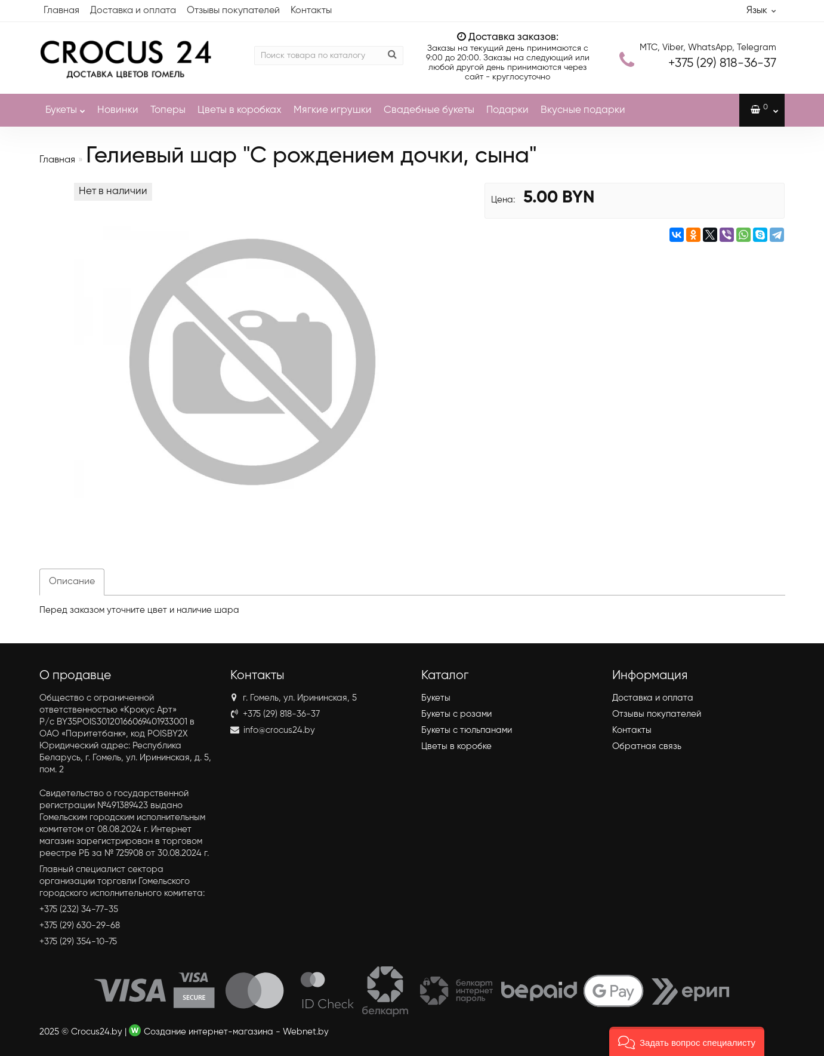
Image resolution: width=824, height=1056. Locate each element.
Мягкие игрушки (333, 110)
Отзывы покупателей (233, 11)
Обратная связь (646, 746)
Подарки (507, 110)
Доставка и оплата (133, 11)
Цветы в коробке (456, 746)
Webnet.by (306, 1031)
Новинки (117, 110)
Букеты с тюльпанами (466, 730)
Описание (72, 582)
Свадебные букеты (429, 110)
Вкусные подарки (583, 110)
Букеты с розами (456, 714)
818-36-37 (722, 63)
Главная (61, 11)
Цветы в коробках (239, 110)
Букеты (65, 104)
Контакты (311, 11)
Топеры (168, 110)
